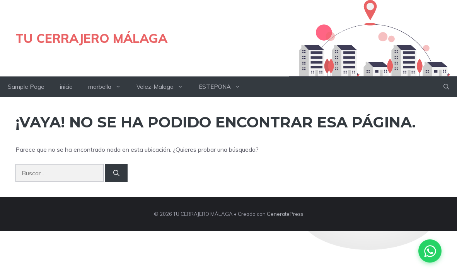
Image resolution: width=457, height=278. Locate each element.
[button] (446, 86)
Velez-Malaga (163, 86)
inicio (66, 86)
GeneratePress (285, 214)
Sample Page (26, 86)
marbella (108, 86)
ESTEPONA (223, 86)
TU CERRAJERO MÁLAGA (91, 38)
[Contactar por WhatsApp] (430, 251)
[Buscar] (116, 173)
